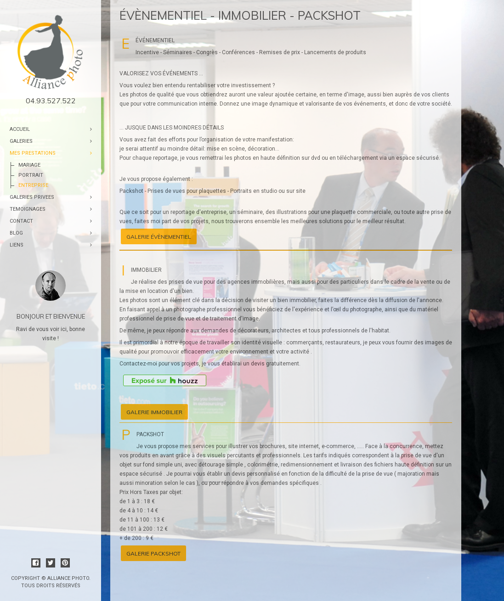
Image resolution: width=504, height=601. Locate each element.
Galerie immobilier (154, 412)
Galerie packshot (153, 553)
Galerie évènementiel (158, 236)
